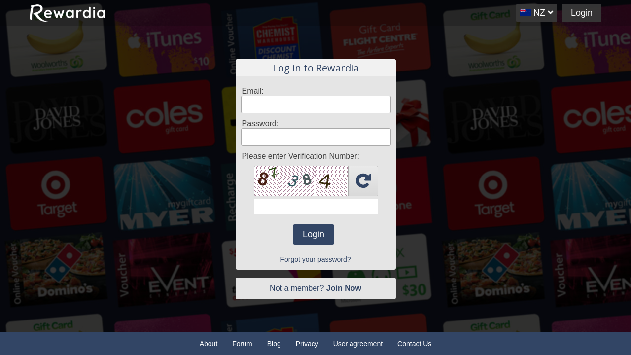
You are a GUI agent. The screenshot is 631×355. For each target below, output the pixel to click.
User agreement (358, 344)
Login (582, 13)
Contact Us (414, 344)
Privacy (307, 344)
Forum (242, 344)
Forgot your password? (315, 259)
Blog (274, 344)
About (209, 344)
